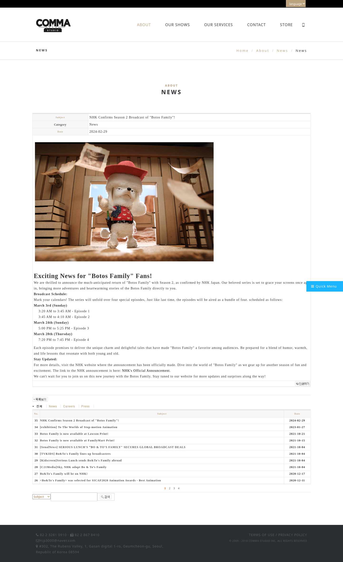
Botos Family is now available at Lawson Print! (74, 433)
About (144, 24)
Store (286, 24)
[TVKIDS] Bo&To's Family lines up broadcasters (75, 453)
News (282, 50)
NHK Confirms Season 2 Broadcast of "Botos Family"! (79, 420)
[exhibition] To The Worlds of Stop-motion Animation (78, 427)
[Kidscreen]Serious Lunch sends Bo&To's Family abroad (81, 460)
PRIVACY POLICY (292, 535)
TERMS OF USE (262, 535)
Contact (256, 24)
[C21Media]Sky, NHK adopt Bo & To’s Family (73, 467)
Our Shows (177, 24)
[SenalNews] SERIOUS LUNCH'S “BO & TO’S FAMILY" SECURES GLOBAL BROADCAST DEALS (113, 447)
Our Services (218, 24)
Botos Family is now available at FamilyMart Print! (77, 440)
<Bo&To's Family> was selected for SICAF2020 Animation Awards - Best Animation (100, 480)
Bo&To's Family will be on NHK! (64, 473)
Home (242, 50)
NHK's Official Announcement (146, 370)
